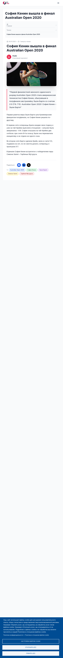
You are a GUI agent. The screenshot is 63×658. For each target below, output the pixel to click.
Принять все (30, 653)
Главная (9, 25)
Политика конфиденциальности (13, 635)
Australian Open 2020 (17, 170)
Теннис (9, 30)
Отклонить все (30, 647)
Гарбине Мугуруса (27, 173)
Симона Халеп (12, 173)
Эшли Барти (43, 170)
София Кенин (31, 170)
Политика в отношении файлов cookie (37, 635)
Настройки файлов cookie (30, 641)
